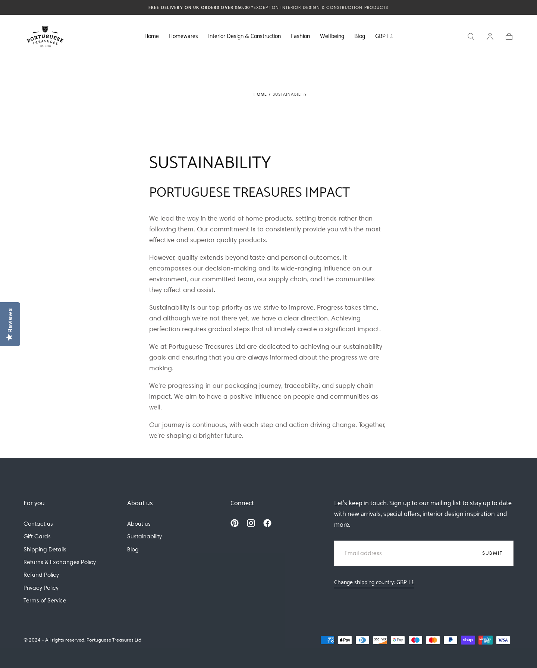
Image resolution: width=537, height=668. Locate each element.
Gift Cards (37, 536)
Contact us (38, 523)
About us (140, 503)
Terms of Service (44, 600)
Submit (492, 553)
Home (151, 37)
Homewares (183, 37)
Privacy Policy (41, 587)
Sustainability (144, 536)
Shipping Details (44, 549)
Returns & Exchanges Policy (59, 562)
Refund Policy (41, 574)
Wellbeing (332, 37)
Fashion (300, 37)
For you (34, 503)
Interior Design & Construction (244, 37)
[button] (384, 38)
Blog (359, 37)
